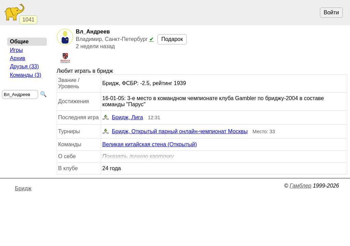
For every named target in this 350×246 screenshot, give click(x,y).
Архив (17, 58)
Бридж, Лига (122, 117)
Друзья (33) (24, 66)
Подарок (172, 39)
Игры (16, 50)
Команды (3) (25, 75)
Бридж (23, 188)
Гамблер (300, 186)
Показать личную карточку (138, 156)
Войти (331, 12)
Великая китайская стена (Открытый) (149, 144)
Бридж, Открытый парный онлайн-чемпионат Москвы (174, 131)
